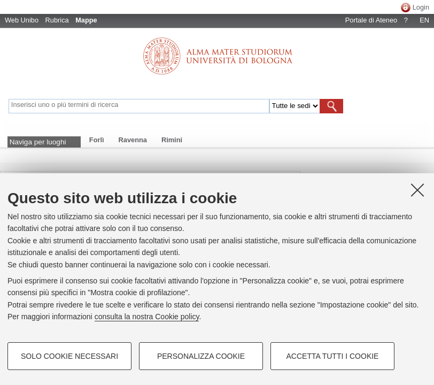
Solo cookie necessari (69, 356)
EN (424, 20)
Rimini (171, 140)
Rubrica (57, 20)
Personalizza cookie (201, 356)
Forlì (96, 140)
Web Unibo (21, 20)
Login (421, 7)
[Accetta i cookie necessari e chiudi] (417, 189)
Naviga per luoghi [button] (38, 142)
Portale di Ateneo (371, 20)
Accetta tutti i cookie (332, 356)
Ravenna (133, 140)
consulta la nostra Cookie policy (147, 316)
